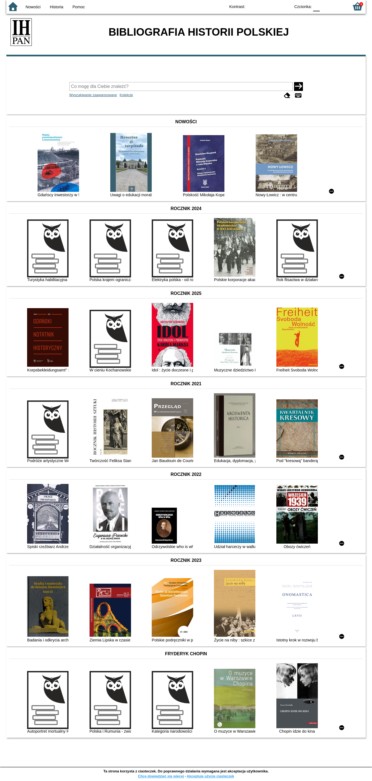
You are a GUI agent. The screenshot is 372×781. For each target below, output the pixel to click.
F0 (316, 6)
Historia (56, 7)
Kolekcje (126, 95)
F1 (326, 6)
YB (274, 6)
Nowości (33, 7)
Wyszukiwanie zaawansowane (93, 95)
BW (262, 6)
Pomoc (78, 7)
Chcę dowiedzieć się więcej (161, 776)
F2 (338, 6)
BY (285, 6)
